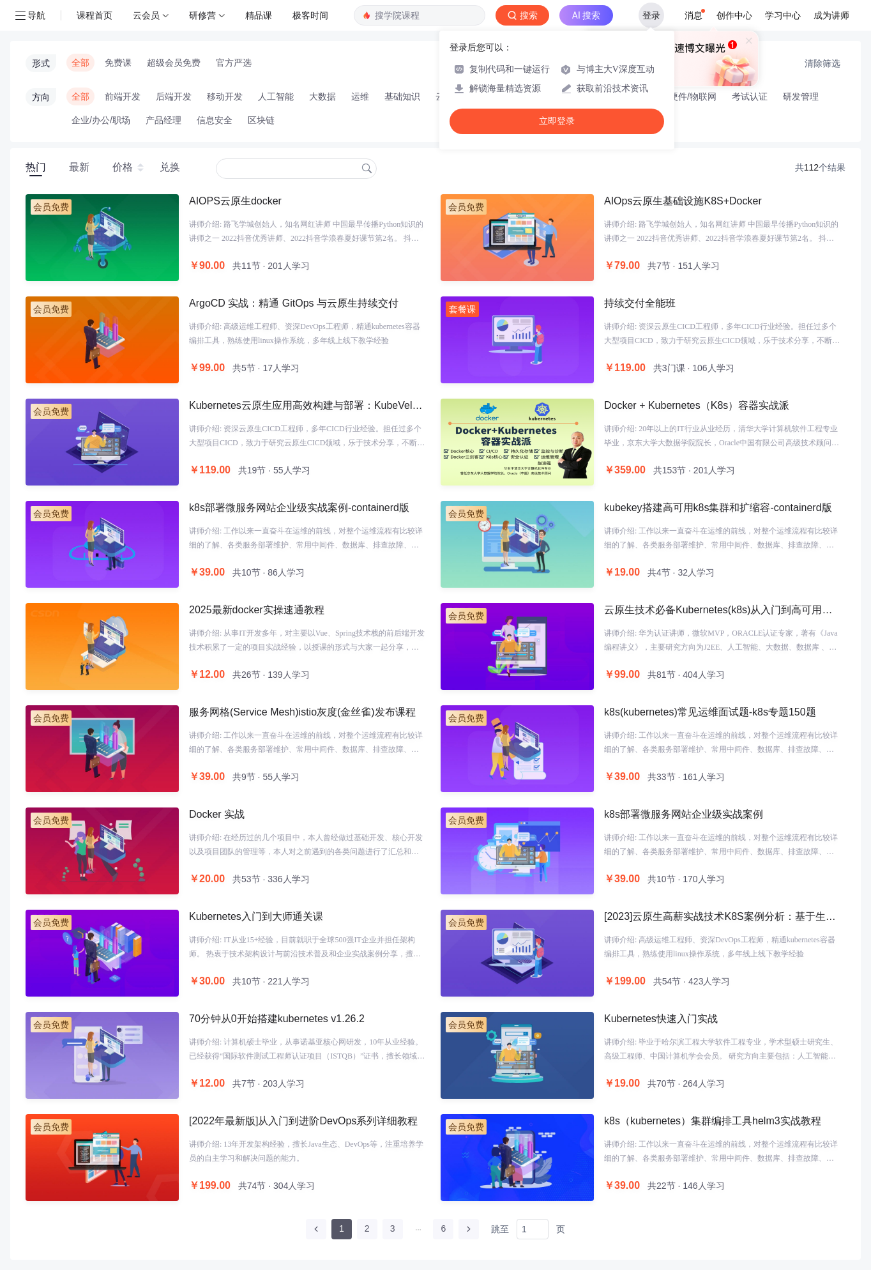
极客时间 (310, 15)
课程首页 (94, 15)
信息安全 (214, 120)
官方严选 (234, 62)
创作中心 (734, 15)
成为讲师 (831, 15)
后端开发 (174, 96)
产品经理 (163, 120)
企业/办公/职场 (101, 120)
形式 (41, 63)
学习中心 (783, 15)
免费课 (118, 62)
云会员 (146, 15)
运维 (360, 96)
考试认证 (750, 96)
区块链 (261, 120)
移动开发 (225, 96)
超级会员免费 (174, 62)
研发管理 (801, 96)
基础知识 (402, 96)
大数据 (322, 96)
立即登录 (557, 121)
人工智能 (276, 96)
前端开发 (122, 96)
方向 (41, 97)
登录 (651, 15)
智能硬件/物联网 (683, 96)
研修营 (202, 15)
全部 (80, 62)
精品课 (258, 15)
